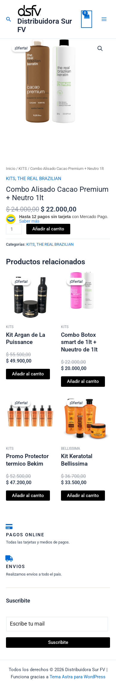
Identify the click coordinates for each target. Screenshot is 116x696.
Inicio (10, 168)
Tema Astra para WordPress (78, 677)
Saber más (29, 221)
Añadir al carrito (48, 229)
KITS (23, 168)
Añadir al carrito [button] (28, 374)
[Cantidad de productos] (14, 229)
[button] (8, 19)
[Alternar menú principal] (104, 19)
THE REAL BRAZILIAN (39, 178)
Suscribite (58, 642)
